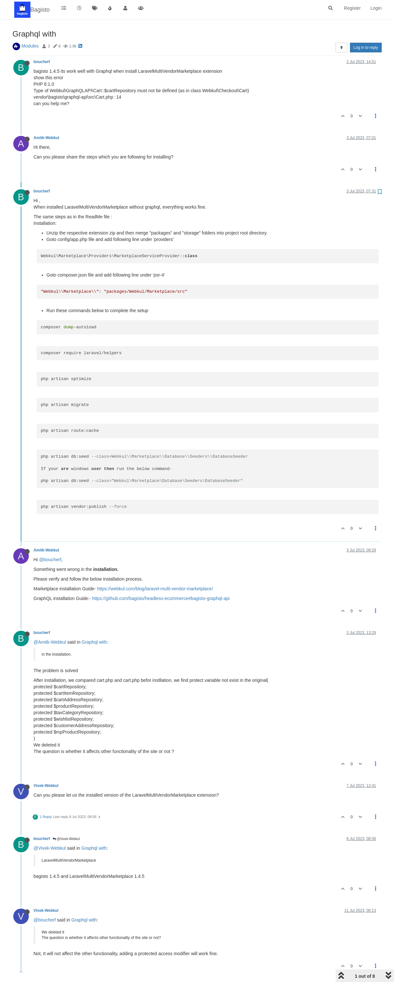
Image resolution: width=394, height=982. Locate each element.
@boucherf (50, 559)
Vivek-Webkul (46, 785)
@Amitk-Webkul (50, 642)
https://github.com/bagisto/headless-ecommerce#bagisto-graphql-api (161, 598)
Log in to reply (366, 47)
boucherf (42, 62)
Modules (30, 46)
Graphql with (94, 642)
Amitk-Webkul (46, 138)
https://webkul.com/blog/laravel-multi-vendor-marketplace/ (155, 588)
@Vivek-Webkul (66, 839)
